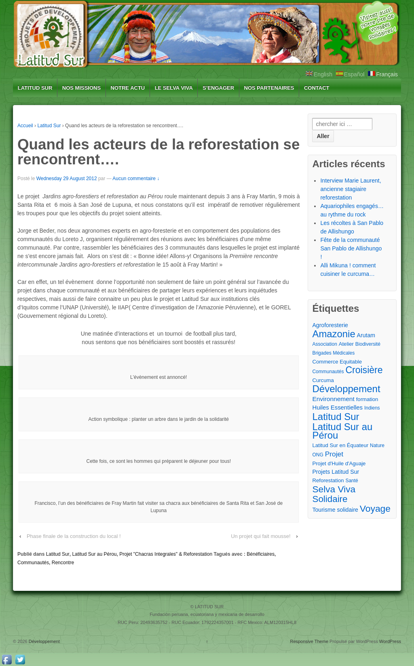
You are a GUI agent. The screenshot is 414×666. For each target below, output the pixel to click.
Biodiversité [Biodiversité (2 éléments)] (367, 344)
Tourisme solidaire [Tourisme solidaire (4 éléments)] (335, 509)
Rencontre (63, 562)
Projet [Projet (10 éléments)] (334, 454)
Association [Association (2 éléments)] (324, 344)
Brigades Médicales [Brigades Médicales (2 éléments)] (333, 353)
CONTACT (317, 88)
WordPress (390, 641)
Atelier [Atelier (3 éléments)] (346, 344)
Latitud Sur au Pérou (94, 554)
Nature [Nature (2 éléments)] (377, 445)
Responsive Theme (309, 641)
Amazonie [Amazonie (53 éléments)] (333, 334)
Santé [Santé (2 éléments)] (351, 480)
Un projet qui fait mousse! (260, 536)
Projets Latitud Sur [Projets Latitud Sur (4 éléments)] (335, 472)
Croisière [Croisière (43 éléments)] (363, 370)
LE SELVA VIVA (174, 88)
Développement (43, 641)
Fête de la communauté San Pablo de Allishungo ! (351, 248)
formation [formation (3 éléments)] (367, 399)
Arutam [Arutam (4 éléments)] (366, 335)
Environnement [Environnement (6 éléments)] (333, 398)
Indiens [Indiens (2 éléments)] (372, 408)
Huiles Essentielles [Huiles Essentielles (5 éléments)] (337, 407)
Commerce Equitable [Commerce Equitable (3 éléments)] (337, 362)
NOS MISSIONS (81, 88)
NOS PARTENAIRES (269, 88)
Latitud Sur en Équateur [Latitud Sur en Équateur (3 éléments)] (340, 445)
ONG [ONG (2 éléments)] (317, 455)
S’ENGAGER (218, 88)
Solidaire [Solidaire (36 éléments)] (329, 499)
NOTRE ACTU (128, 88)
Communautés (33, 562)
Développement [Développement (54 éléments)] (346, 388)
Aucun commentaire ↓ (135, 178)
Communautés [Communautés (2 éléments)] (328, 371)
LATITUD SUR (35, 88)
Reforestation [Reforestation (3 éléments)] (328, 480)
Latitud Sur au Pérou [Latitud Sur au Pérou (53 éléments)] (342, 430)
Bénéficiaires (261, 554)
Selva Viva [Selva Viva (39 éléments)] (333, 489)
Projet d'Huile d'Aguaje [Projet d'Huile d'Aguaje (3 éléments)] (338, 463)
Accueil (25, 125)
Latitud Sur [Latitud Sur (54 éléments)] (335, 416)
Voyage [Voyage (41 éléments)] (375, 508)
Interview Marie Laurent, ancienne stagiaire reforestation (350, 189)
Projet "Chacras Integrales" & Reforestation (165, 554)
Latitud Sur (49, 125)
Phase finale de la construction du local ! (74, 536)
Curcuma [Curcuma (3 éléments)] (323, 380)
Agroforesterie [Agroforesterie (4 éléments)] (330, 325)
